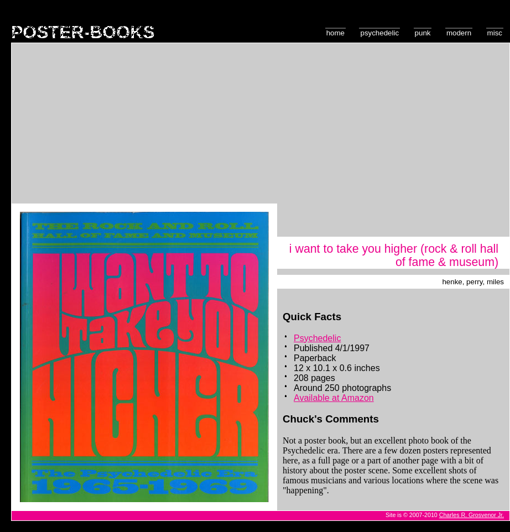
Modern (458, 33)
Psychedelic (379, 33)
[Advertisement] (261, 126)
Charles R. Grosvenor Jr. (471, 515)
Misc (494, 33)
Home (335, 33)
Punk (423, 33)
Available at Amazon (334, 398)
